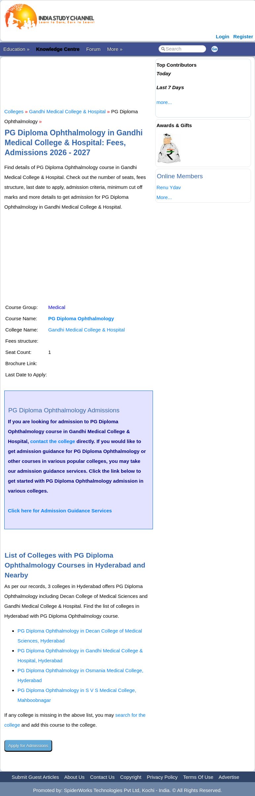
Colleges (13, 111)
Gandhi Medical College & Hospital (67, 111)
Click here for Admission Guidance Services (60, 510)
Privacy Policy (162, 777)
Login (222, 36)
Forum (93, 49)
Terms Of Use (198, 777)
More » (115, 49)
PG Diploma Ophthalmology (81, 318)
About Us (74, 777)
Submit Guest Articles (35, 777)
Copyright (130, 777)
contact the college (52, 441)
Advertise (229, 777)
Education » (16, 49)
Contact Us (102, 777)
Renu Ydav (169, 187)
